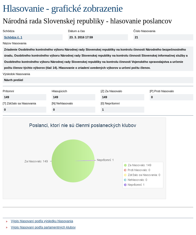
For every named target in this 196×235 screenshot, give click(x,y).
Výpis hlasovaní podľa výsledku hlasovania (42, 221)
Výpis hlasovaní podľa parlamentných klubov (43, 227)
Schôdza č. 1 (13, 37)
